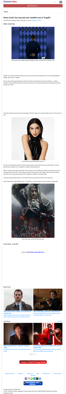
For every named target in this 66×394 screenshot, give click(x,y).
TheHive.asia (46, 373)
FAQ (38, 373)
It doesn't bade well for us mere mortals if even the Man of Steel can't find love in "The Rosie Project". (18, 303)
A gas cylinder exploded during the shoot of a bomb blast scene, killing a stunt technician (47, 337)
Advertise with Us (9, 373)
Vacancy (33, 375)
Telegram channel (36, 20)
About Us (20, 373)
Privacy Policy (57, 373)
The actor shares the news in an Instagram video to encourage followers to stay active (47, 302)
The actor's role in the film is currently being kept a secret (18, 337)
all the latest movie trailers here (35, 252)
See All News (60, 321)
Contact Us (30, 373)
